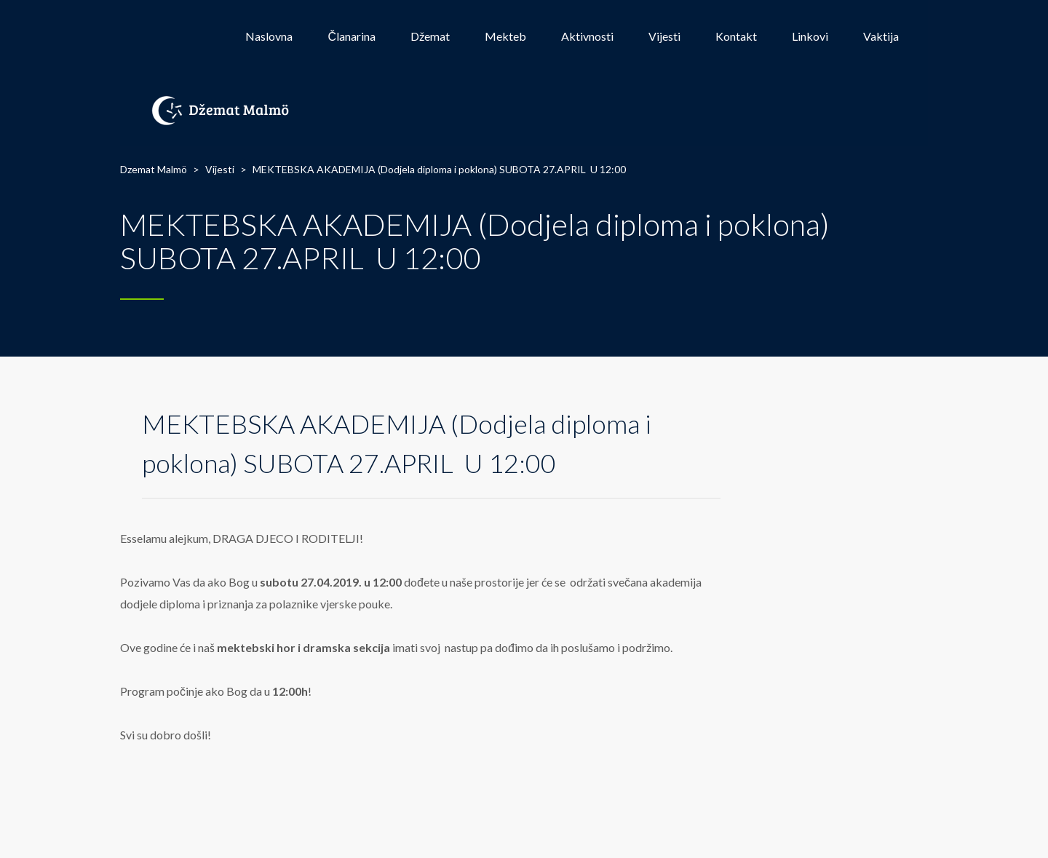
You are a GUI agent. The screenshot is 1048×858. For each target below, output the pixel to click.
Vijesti (664, 36)
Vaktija (881, 36)
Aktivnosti (587, 36)
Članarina (352, 36)
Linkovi (810, 36)
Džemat (430, 36)
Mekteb (505, 36)
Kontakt (736, 36)
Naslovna (269, 36)
